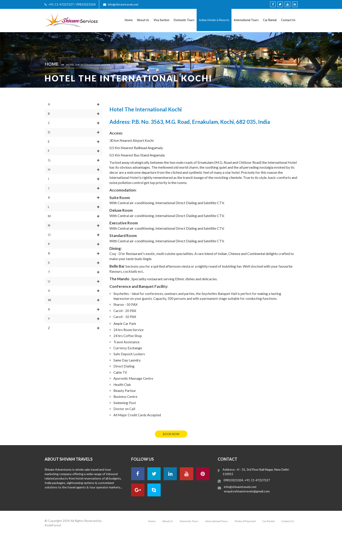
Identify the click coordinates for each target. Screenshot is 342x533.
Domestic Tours (184, 20)
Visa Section (161, 20)
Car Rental (270, 20)
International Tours (246, 20)
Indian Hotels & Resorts (214, 20)
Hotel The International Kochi (88, 64)
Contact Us (288, 20)
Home (128, 20)
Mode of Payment (245, 521)
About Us (143, 20)
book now (171, 434)
